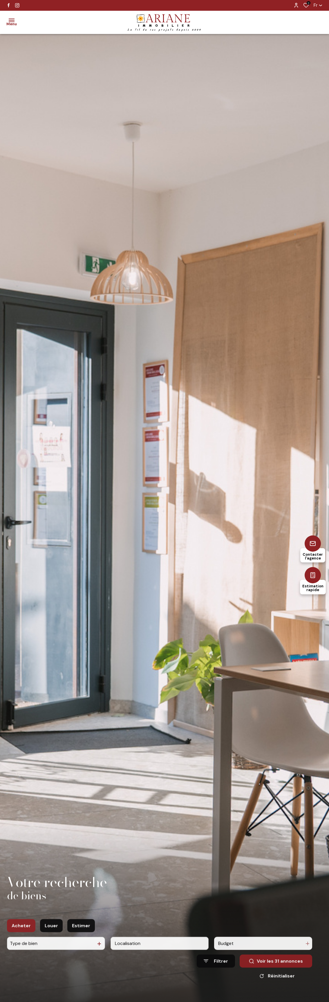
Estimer (81, 934)
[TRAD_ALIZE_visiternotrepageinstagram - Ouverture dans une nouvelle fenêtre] (17, 5)
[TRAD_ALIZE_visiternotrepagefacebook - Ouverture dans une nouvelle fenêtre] (9, 5)
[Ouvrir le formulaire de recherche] (216, 969)
